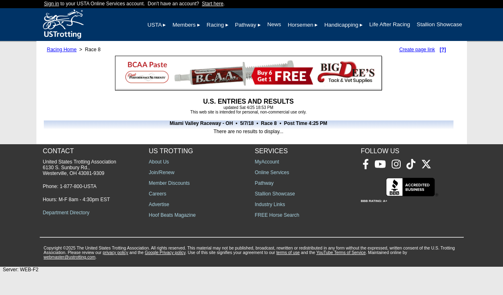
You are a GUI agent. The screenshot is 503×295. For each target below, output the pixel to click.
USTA (154, 25)
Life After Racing (389, 24)
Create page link (417, 49)
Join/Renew (162, 172)
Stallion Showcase (439, 24)
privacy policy (115, 252)
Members (184, 25)
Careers (158, 194)
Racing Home (62, 49)
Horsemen (301, 25)
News (274, 24)
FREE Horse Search (277, 215)
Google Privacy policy (165, 252)
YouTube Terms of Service (341, 252)
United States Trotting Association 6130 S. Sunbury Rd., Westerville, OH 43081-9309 (79, 167)
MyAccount (267, 162)
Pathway (245, 25)
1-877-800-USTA (78, 186)
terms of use (288, 252)
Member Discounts (169, 183)
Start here (212, 4)
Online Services (272, 172)
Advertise (159, 204)
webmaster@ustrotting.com (70, 257)
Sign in (51, 4)
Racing (215, 25)
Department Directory (66, 213)
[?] (443, 49)
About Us (159, 162)
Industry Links (270, 204)
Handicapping (341, 25)
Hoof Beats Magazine (172, 215)
